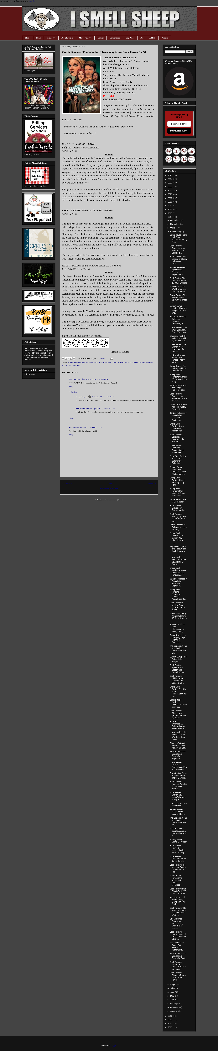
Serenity (142, 362)
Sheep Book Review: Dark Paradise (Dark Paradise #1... (177, 492)
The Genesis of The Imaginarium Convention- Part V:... (178, 649)
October (174, 228)
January (174, 1011)
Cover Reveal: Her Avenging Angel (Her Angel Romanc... (178, 638)
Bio (141, 38)
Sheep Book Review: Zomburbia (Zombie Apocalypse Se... (178, 594)
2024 (170, 179)
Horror (135, 362)
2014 (170, 217)
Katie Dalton (74, 427)
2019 (170, 198)
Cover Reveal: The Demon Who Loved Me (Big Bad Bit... (178, 348)
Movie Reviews (85, 38)
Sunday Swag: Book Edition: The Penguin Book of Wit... (178, 309)
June (172, 992)
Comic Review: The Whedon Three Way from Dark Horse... (178, 735)
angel (83, 362)
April (172, 1000)
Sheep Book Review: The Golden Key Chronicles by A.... (177, 538)
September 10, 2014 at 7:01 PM (103, 397)
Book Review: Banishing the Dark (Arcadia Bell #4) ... (177, 438)
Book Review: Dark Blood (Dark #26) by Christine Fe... (178, 891)
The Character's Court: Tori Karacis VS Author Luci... (177, 946)
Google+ (32, 1)
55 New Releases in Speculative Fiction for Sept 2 (178, 955)
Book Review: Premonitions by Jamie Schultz (178, 858)
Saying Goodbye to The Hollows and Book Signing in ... (178, 549)
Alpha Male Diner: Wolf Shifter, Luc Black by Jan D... (178, 289)
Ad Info (152, 38)
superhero (149, 362)
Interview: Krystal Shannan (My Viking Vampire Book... (177, 900)
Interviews (51, 38)
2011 (170, 1023)
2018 (170, 202)
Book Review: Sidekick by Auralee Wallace (178, 507)
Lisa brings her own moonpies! (178, 804)
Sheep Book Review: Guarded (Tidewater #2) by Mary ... (178, 378)
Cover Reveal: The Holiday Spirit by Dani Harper (178, 368)
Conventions (115, 38)
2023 (170, 183)
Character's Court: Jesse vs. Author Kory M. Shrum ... (178, 745)
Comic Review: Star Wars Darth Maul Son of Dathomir (178, 329)
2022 (170, 187)
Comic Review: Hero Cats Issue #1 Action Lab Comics (178, 560)
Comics (100, 38)
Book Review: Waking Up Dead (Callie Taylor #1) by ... (178, 517)
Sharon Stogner (81, 397)
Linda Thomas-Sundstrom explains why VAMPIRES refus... (176, 923)
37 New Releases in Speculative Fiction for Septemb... (178, 755)
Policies (165, 38)
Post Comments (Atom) (114, 500)
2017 (170, 205)
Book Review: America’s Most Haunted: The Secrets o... (177, 249)
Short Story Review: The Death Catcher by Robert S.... (178, 459)
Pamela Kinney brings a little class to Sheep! (177, 811)
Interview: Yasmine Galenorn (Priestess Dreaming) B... (178, 320)
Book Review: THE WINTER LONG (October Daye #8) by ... (178, 911)
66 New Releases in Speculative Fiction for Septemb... (178, 582)
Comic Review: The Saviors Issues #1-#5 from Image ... (178, 298)
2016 (170, 209)
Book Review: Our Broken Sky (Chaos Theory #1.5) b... (177, 358)
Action (70, 362)
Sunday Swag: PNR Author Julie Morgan (178, 659)
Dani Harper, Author (77, 379)
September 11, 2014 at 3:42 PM (103, 408)
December (175, 220)
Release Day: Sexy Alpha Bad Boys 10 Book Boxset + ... (178, 617)
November (175, 224)
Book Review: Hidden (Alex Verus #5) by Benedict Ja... (177, 679)
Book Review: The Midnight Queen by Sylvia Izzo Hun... (178, 868)
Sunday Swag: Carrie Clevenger (178, 840)
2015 (170, 213)
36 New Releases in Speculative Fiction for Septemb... (178, 416)
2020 (170, 194)
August (173, 984)
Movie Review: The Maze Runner (178, 500)
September (175, 232)
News (38, 38)
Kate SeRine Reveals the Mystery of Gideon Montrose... (176, 880)
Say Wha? (130, 38)
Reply (71, 386)
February (174, 1007)
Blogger (113, 1045)
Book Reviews (67, 38)
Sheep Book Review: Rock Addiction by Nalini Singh (177, 427)
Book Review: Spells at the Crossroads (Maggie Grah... (177, 668)
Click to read (29, 374)
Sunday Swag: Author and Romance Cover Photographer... (178, 470)
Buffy (96, 362)
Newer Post (67, 483)
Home (27, 38)
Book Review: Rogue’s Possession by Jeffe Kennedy (177, 849)
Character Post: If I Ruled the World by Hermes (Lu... (178, 338)
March (173, 1003)
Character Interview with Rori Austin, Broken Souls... (178, 406)
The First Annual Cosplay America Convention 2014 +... (178, 832)
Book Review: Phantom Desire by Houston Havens (178, 976)
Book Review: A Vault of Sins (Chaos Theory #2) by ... (177, 606)
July (172, 988)
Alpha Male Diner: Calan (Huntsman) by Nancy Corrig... (177, 627)
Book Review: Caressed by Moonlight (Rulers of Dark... (178, 397)
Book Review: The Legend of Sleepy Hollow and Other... (178, 260)
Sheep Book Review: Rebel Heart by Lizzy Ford (177, 481)
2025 (170, 175)
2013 (170, 1016)
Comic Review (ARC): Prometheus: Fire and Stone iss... (178, 765)
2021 (170, 190)
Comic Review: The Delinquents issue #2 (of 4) (178, 527)
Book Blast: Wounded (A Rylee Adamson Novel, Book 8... (178, 725)
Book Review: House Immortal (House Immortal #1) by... (178, 935)
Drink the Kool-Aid (179, 130)
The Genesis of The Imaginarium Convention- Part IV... (178, 821)
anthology (89, 362)
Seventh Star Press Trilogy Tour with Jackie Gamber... (178, 775)
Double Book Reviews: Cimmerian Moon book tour (178, 703)
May (172, 996)
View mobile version (109, 488)
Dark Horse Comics (125, 362)
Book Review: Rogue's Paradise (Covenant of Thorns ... (178, 785)
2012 (170, 1020)
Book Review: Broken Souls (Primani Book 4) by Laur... (178, 965)
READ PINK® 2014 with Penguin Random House (178, 387)
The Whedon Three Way (71, 365)
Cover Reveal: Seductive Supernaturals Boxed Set (177, 448)
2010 (170, 1027)
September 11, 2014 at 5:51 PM (90, 427)
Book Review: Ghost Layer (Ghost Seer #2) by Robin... (178, 714)
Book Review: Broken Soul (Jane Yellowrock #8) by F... (178, 796)
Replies (74, 392)
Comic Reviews (105, 362)
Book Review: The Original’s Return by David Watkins (178, 280)
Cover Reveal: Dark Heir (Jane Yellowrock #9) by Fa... (178, 238)
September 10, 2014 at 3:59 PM (97, 379)
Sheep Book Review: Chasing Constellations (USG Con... (178, 571)
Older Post (151, 483)
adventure (77, 362)
